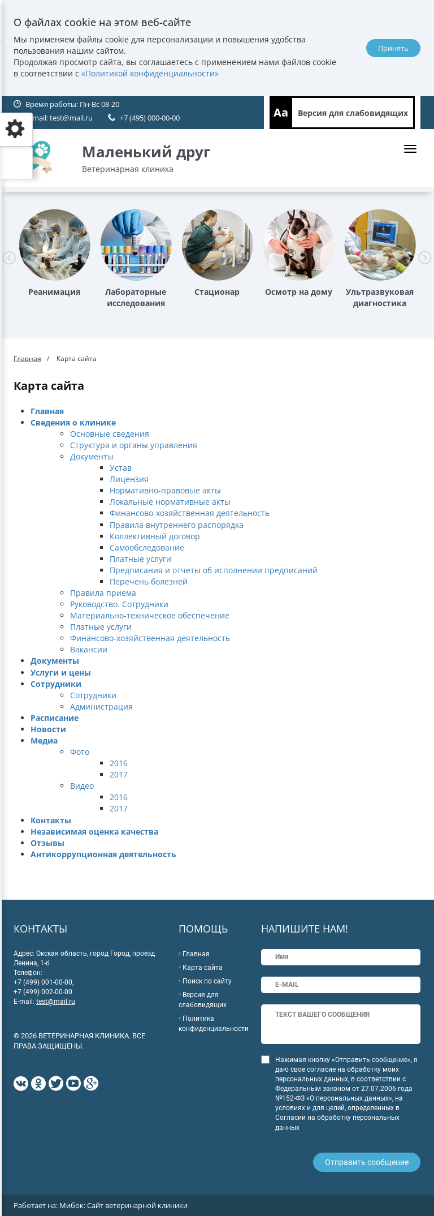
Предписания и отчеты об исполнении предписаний (214, 570)
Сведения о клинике (73, 422)
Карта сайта (203, 968)
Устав (121, 467)
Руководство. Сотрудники (119, 604)
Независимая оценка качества (94, 831)
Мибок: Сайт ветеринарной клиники (123, 1205)
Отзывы (47, 842)
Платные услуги (140, 558)
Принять (393, 48)
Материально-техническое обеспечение (149, 615)
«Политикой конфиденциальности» (150, 73)
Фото (79, 751)
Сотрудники (56, 683)
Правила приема (103, 592)
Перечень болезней (149, 581)
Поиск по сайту (207, 981)
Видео (82, 785)
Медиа (44, 740)
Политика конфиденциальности (214, 1024)
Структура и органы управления (133, 445)
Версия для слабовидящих (353, 113)
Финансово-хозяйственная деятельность (190, 513)
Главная (27, 358)
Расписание (55, 717)
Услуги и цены (61, 672)
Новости (48, 729)
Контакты (51, 820)
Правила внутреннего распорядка (177, 524)
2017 (119, 774)
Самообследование (147, 547)
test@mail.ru (71, 118)
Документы (92, 456)
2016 (119, 763)
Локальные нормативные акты (170, 501)
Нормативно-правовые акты (165, 490)
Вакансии (88, 649)
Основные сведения (109, 433)
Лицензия (129, 479)
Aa (281, 112)
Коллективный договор (155, 536)
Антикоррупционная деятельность (103, 854)
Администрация (101, 706)
